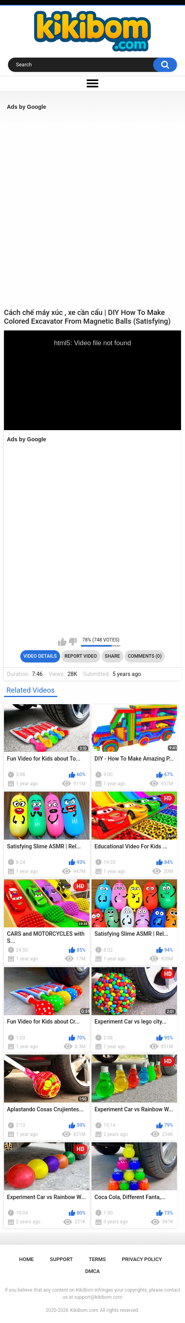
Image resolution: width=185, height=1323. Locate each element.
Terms (97, 1259)
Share (112, 656)
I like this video (62, 642)
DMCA (92, 1271)
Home (26, 1259)
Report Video (80, 656)
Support (61, 1259)
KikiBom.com (84, 1310)
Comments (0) (145, 656)
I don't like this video (72, 642)
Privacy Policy (142, 1259)
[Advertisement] (92, 209)
